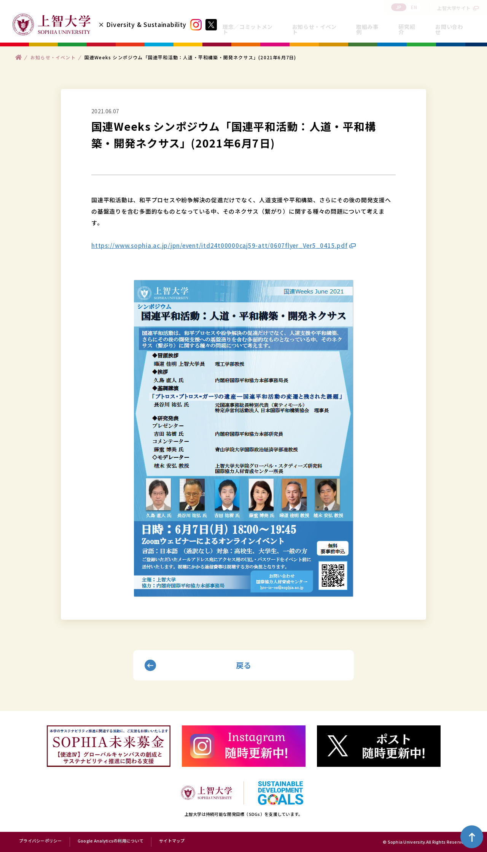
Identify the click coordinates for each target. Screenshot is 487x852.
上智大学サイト (454, 8)
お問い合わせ (449, 29)
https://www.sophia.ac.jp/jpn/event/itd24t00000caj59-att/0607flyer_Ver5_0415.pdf (219, 245)
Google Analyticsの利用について (110, 841)
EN (414, 7)
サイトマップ (172, 841)
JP (399, 7)
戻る (243, 665)
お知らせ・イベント (314, 29)
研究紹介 (406, 29)
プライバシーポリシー (40, 841)
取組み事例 (367, 29)
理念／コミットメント (248, 29)
